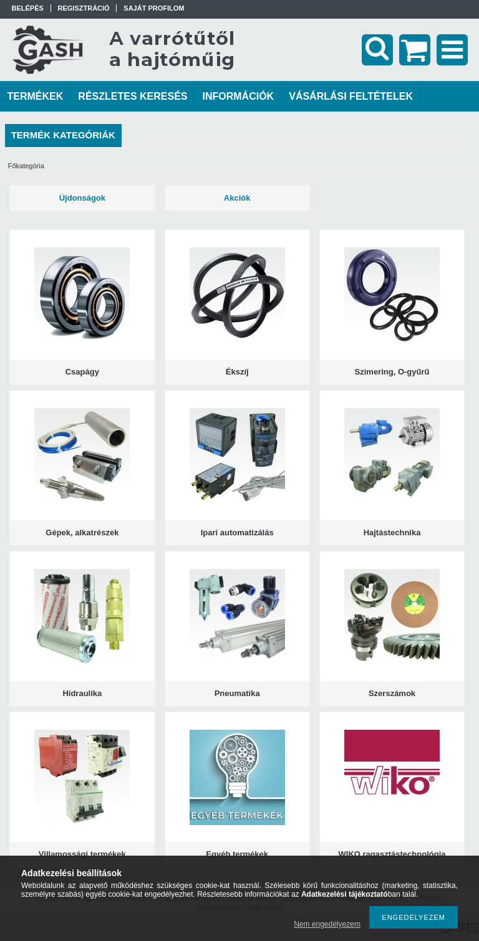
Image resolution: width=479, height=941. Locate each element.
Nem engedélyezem (327, 924)
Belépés (28, 8)
